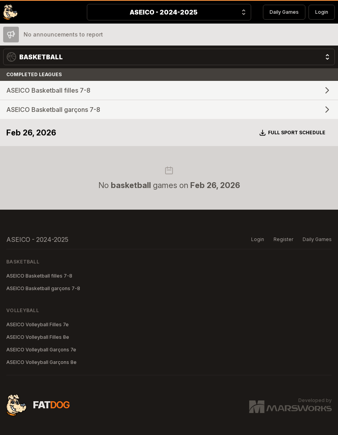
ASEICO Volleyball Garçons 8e (41, 362)
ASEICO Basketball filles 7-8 (39, 276)
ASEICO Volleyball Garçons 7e (41, 350)
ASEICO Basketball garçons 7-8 (43, 288)
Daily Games (284, 12)
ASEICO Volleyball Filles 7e (37, 324)
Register (283, 239)
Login (321, 12)
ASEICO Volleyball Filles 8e (37, 337)
